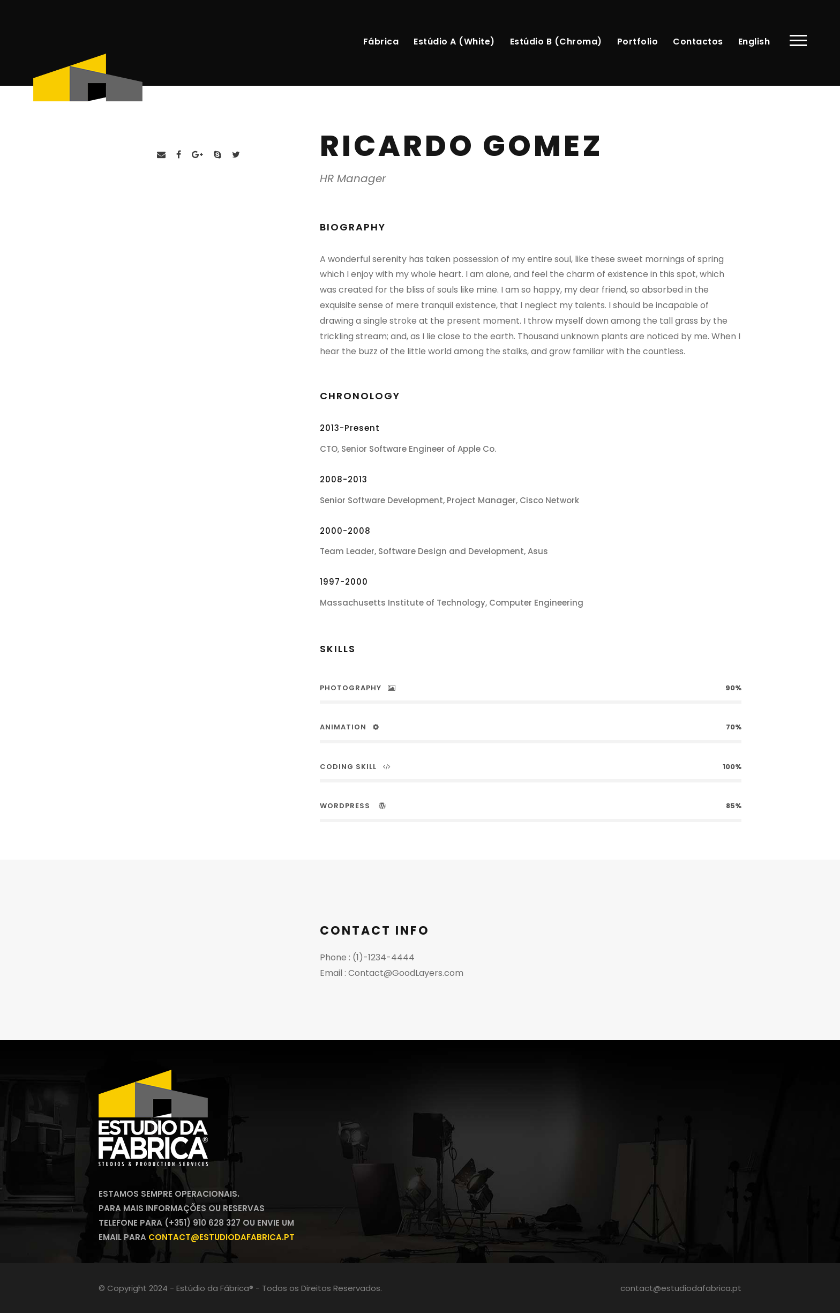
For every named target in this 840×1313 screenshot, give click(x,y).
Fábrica (381, 41)
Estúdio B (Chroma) (556, 41)
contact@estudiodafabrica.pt (221, 1237)
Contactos (698, 41)
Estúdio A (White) (454, 41)
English (754, 41)
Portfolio (637, 41)
